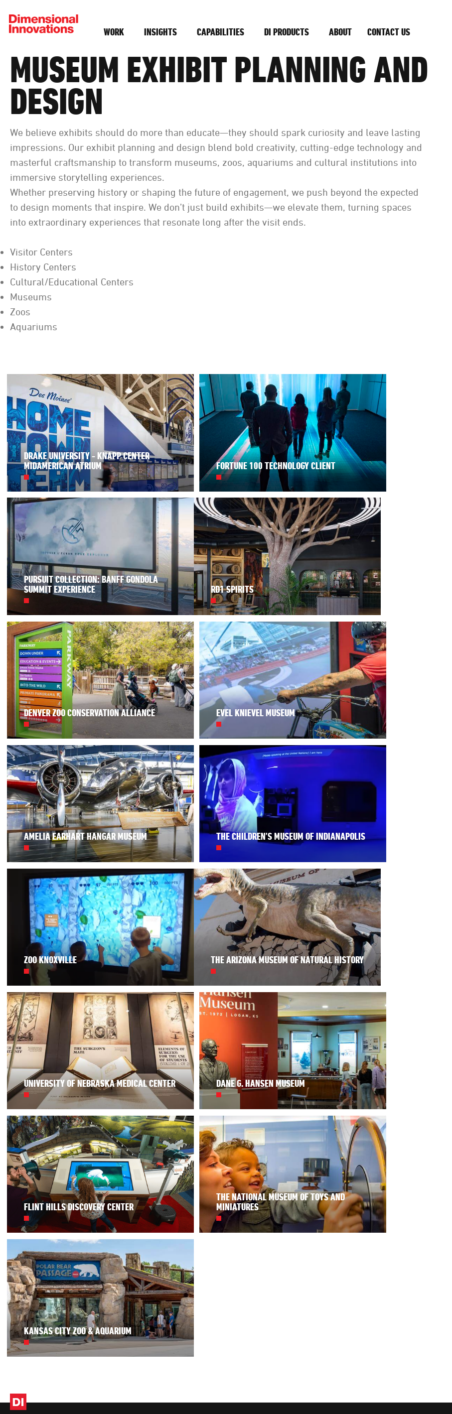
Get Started (410, 1163)
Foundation (333, 1200)
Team (324, 1102)
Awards (327, 1185)
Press (324, 1170)
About (341, 32)
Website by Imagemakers (406, 1389)
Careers (328, 1131)
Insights (161, 32)
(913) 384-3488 (403, 1102)
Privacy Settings (313, 1389)
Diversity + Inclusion (332, 1151)
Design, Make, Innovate (203, 1389)
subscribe (241, 1259)
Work (115, 32)
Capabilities (221, 32)
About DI (330, 1087)
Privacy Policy (263, 1389)
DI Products (287, 32)
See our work (251, 1174)
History (326, 1116)
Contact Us (388, 32)
